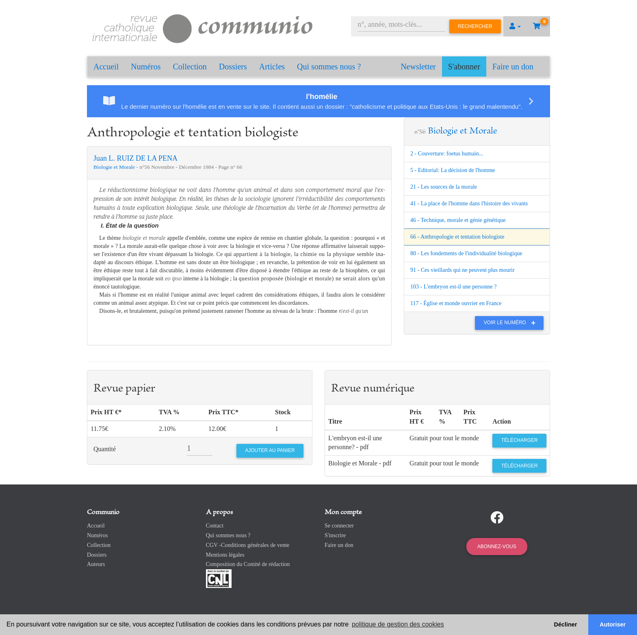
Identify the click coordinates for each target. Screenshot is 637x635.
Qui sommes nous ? (329, 66)
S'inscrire (335, 535)
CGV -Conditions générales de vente (248, 545)
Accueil (106, 66)
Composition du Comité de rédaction (248, 564)
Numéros (145, 66)
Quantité (104, 449)
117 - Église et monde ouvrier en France (456, 303)
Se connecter (339, 526)
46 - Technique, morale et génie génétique (458, 220)
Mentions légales (225, 555)
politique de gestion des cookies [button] (398, 624)
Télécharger (519, 440)
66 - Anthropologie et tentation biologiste (457, 237)
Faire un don (512, 66)
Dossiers (233, 66)
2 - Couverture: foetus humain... (446, 154)
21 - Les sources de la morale (443, 187)
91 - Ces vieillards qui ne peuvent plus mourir (462, 270)
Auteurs (96, 564)
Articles (272, 66)
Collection (190, 66)
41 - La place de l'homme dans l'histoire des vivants (469, 203)
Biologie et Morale (114, 167)
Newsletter (418, 66)
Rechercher (475, 26)
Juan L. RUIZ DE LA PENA (135, 158)
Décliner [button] (565, 624)
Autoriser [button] (613, 624)
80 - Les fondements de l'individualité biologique (466, 253)
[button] (515, 26)
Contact (215, 526)
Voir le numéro (512, 322)
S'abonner (464, 66)
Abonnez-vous (496, 546)
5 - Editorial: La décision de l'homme (452, 170)
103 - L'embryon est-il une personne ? (453, 287)
